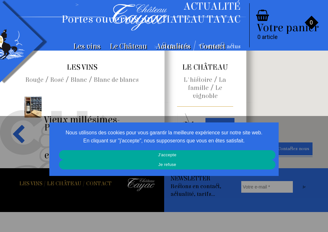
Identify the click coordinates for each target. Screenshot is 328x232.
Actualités (173, 46)
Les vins (87, 46)
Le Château (128, 46)
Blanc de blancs (116, 79)
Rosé (57, 79)
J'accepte (167, 154)
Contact (212, 46)
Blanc (79, 79)
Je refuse (167, 164)
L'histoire (198, 79)
